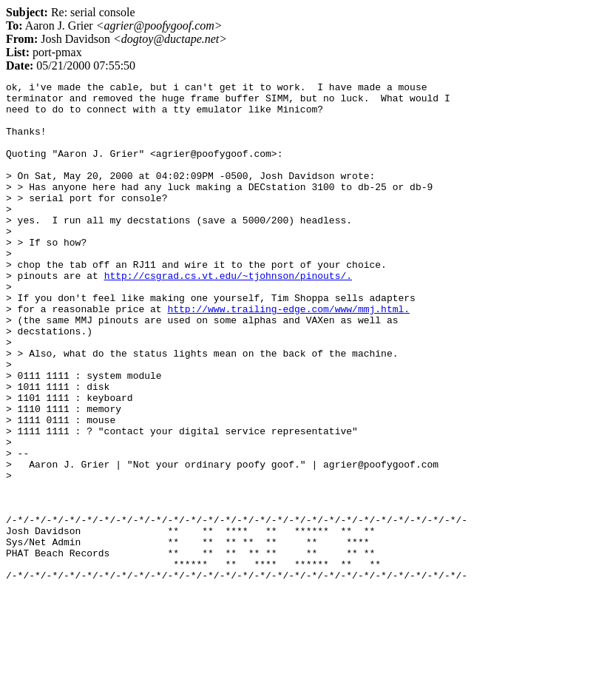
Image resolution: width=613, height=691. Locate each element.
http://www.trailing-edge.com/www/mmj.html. (288, 355)
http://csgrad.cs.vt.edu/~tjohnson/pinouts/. (228, 315)
